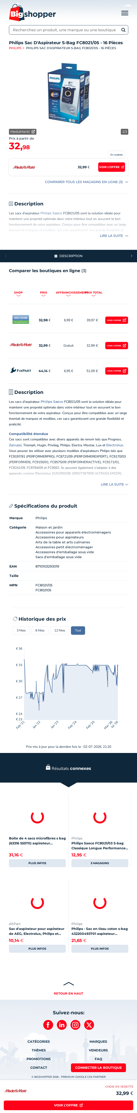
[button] (131, 256)
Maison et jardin (49, 527)
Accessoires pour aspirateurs (59, 537)
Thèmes (39, 1050)
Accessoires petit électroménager (64, 547)
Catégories (38, 1041)
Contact (38, 1068)
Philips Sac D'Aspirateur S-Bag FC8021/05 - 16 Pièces (71, 48)
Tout (78, 630)
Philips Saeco (51, 213)
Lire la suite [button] (112, 236)
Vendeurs (98, 1050)
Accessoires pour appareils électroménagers (73, 532)
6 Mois (39, 630)
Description (70, 256)
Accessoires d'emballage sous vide (64, 552)
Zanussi (15, 445)
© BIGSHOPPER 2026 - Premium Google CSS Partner (68, 1076)
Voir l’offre (114, 320)
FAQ (98, 1059)
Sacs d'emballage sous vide (58, 557)
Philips (15, 48)
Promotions (39, 1059)
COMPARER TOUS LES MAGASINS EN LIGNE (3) (84, 182)
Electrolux (114, 445)
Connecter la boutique (98, 1068)
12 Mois (59, 630)
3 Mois (21, 630)
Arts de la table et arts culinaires (62, 542)
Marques (98, 1041)
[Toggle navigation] (124, 12)
